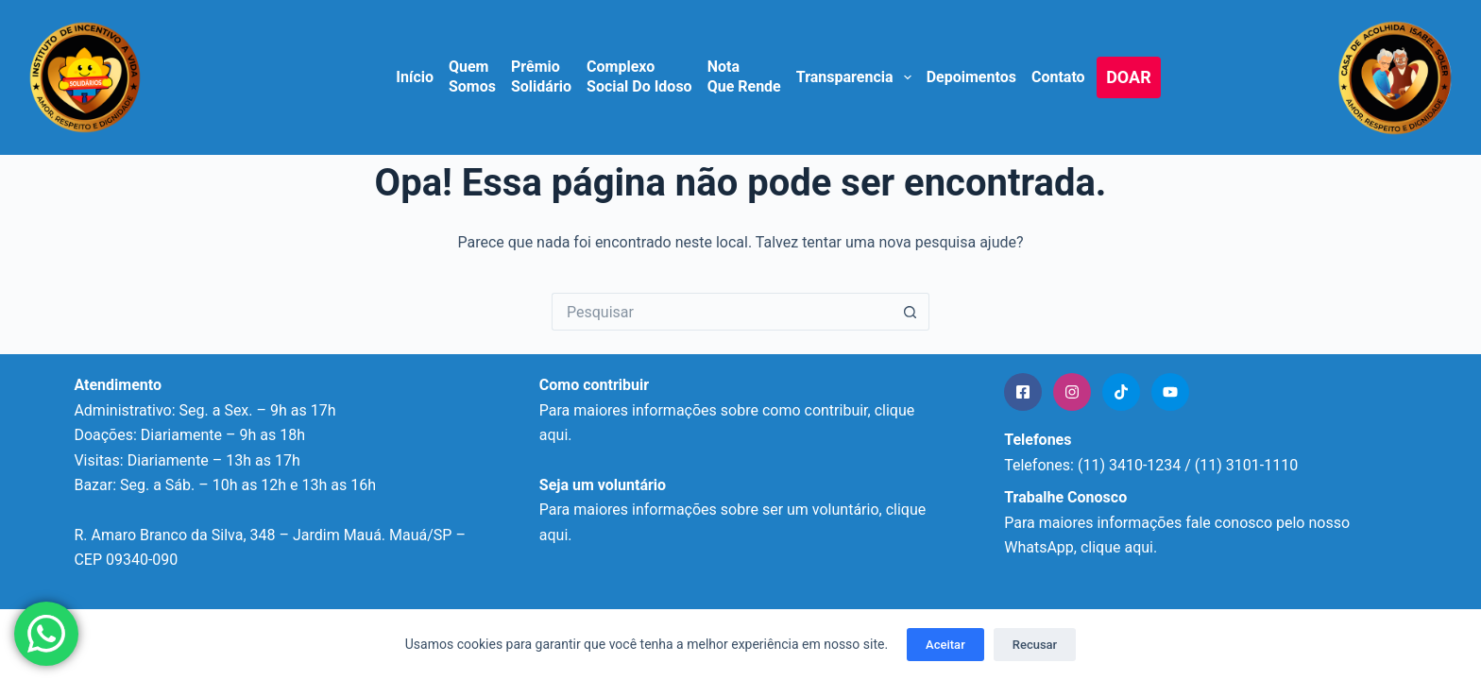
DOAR (1128, 77)
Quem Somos (472, 76)
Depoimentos (971, 77)
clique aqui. (1119, 547)
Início (415, 77)
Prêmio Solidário (541, 76)
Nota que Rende (744, 76)
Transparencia (854, 77)
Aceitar (945, 645)
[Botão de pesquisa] (910, 312)
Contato (1058, 77)
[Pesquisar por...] (722, 312)
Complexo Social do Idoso (639, 76)
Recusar (1035, 645)
